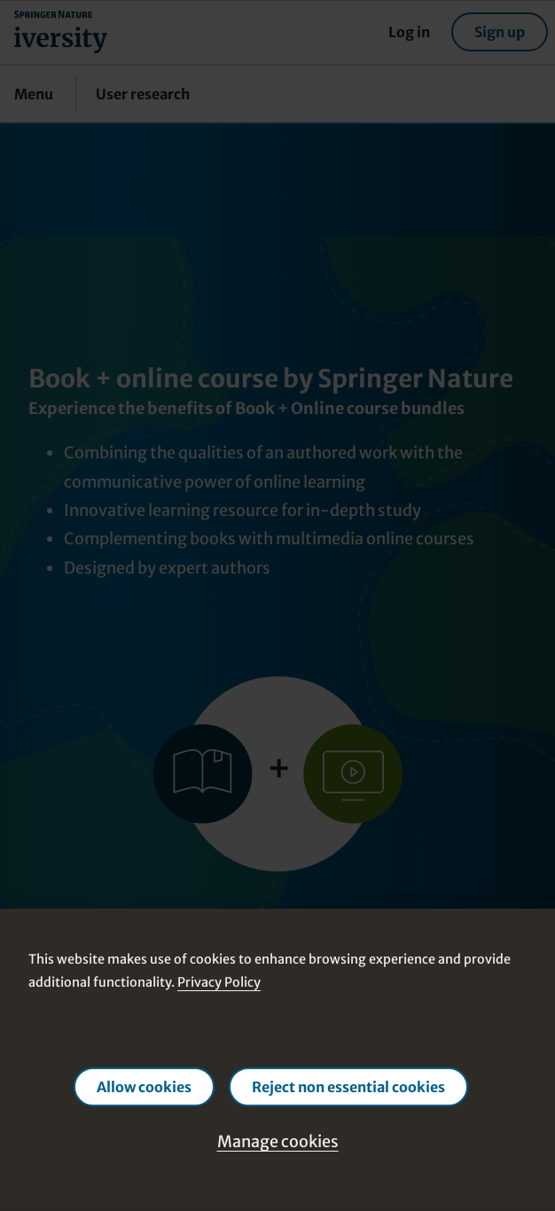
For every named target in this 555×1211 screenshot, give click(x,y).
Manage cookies (278, 1141)
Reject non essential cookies (348, 1087)
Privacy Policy (219, 982)
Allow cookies (144, 1087)
